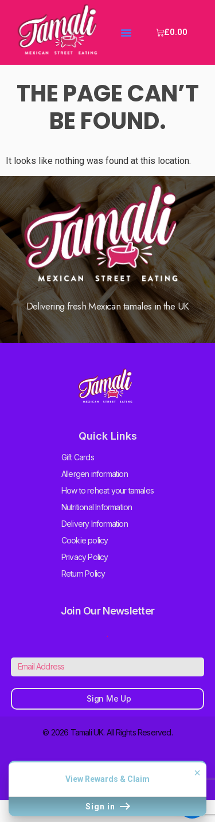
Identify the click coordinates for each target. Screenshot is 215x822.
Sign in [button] (107, 806)
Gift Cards (77, 457)
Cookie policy (84, 540)
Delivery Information (94, 524)
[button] (126, 32)
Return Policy (83, 573)
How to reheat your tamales (107, 490)
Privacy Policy (84, 557)
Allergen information (94, 474)
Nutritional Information (96, 507)
